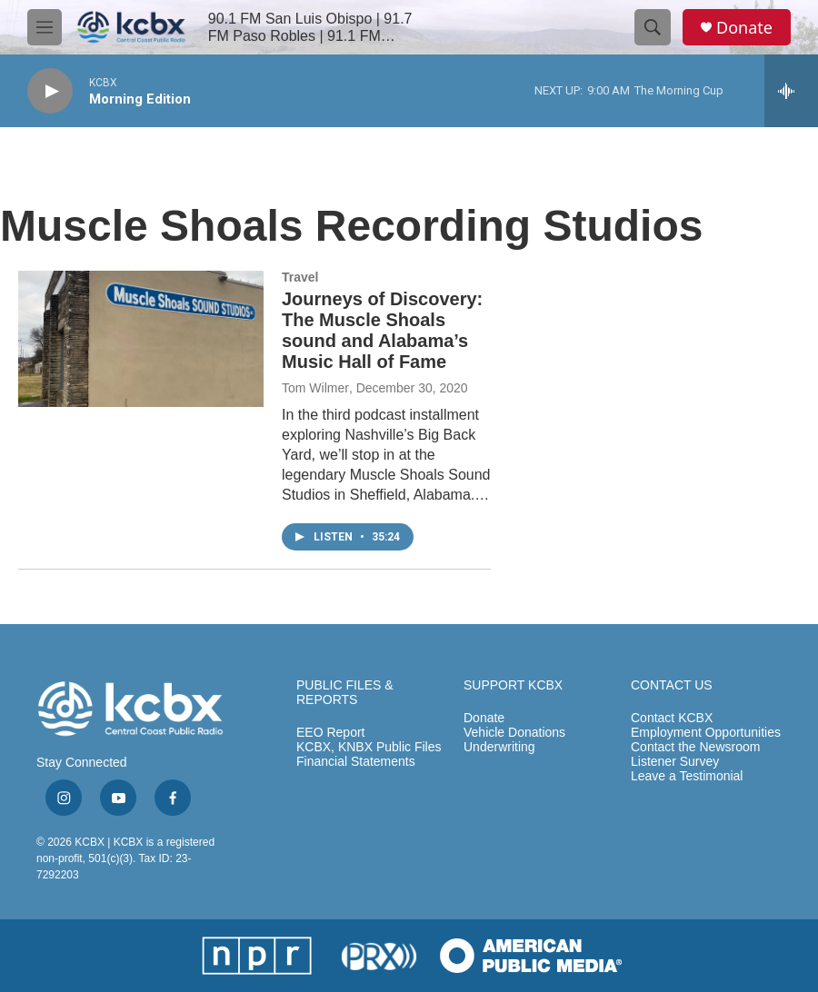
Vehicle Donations (514, 732)
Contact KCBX (672, 718)
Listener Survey (675, 762)
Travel (300, 277)
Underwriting (499, 747)
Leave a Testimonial (687, 776)
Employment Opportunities (706, 732)
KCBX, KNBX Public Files (369, 747)
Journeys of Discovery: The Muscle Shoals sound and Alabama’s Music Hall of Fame (382, 330)
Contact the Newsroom (695, 747)
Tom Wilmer (315, 388)
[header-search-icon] (652, 27)
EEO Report (330, 732)
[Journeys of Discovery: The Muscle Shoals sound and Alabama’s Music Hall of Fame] (141, 339)
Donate (744, 27)
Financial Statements (355, 762)
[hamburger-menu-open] (44, 27)
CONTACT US (672, 685)
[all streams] (791, 91)
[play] (50, 91)
